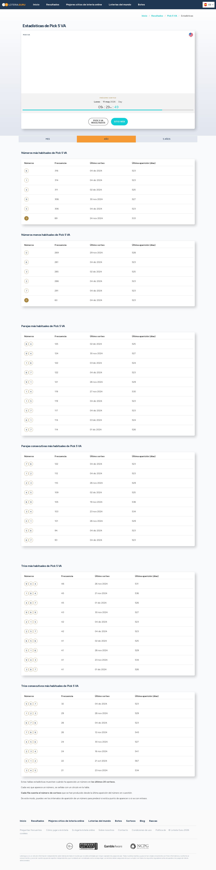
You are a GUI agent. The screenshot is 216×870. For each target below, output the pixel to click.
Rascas (153, 820)
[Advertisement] (108, 72)
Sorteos (131, 820)
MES (48, 139)
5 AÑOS (166, 139)
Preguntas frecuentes (31, 830)
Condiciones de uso (142, 830)
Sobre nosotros (106, 830)
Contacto (123, 830)
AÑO (106, 139)
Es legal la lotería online (83, 830)
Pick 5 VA (172, 15)
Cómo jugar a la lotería (57, 830)
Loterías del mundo (120, 4)
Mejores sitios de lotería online (84, 4)
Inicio (144, 15)
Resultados (157, 15)
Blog (142, 820)
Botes (141, 4)
